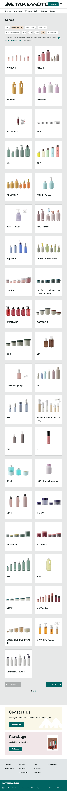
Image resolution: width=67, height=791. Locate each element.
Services (22, 764)
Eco (30, 32)
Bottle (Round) (17, 27)
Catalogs (15, 749)
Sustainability (23, 772)
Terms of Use (26, 788)
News (35, 764)
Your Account (52, 764)
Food (7, 27)
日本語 (3, 788)
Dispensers (13, 40)
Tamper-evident (52, 32)
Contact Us (53, 4)
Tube (24, 32)
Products (8, 764)
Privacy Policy (35, 788)
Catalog (52, 11)
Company (22, 768)
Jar (43, 32)
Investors (37, 768)
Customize (44, 11)
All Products (28, 11)
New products (17, 11)
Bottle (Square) (30, 27)
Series (36, 11)
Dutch (12, 788)
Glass (37, 32)
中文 (8, 788)
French (17, 788)
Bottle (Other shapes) (12, 32)
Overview (8, 11)
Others (20, 40)
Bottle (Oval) (42, 27)
